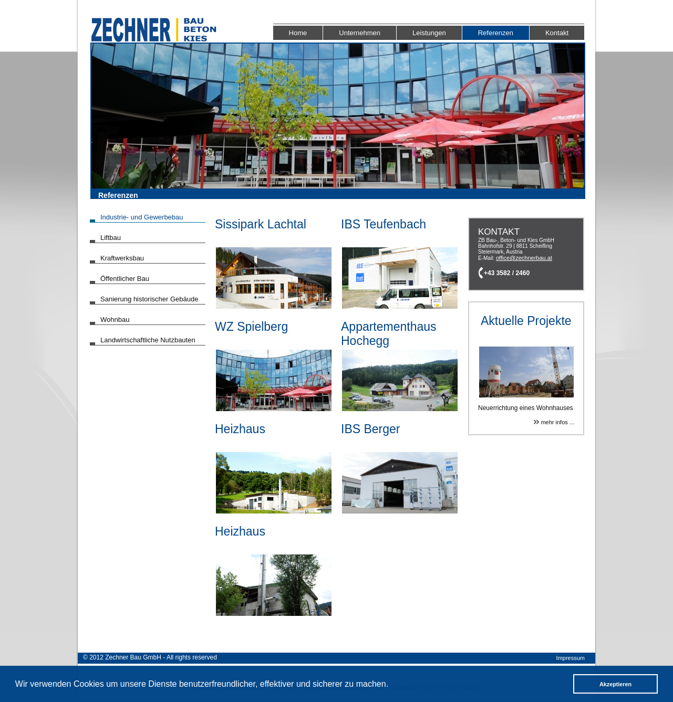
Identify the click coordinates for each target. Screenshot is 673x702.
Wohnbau (114, 319)
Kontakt (556, 33)
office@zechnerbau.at (524, 258)
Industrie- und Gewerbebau (141, 217)
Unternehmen (359, 33)
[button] (392, 685)
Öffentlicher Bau (124, 278)
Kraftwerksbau (122, 258)
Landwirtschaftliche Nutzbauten (147, 340)
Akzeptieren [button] (615, 684)
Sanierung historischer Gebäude (149, 299)
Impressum (570, 658)
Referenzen (495, 33)
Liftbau (110, 238)
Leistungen (429, 33)
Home (298, 33)
